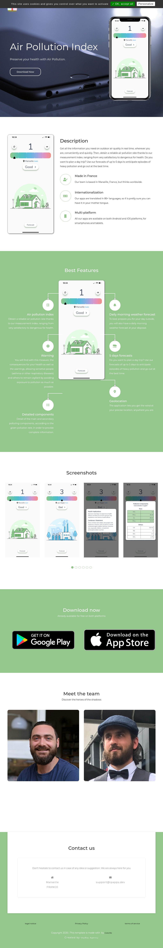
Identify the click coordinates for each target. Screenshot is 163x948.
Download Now (25, 71)
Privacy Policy (81, 923)
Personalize (145, 4)
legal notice (30, 923)
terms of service (132, 923)
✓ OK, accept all (122, 4)
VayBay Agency (89, 937)
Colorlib (108, 933)
